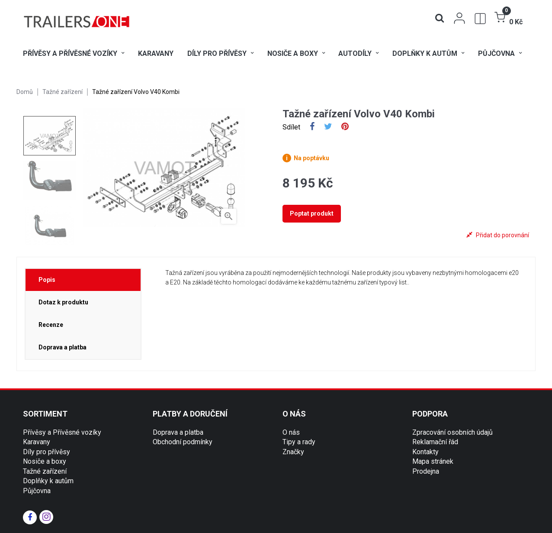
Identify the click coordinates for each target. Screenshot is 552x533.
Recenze (51, 324)
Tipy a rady (298, 442)
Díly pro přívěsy (46, 452)
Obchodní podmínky (182, 442)
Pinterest (345, 127)
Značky (293, 452)
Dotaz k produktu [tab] (63, 302)
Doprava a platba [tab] (63, 347)
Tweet (328, 127)
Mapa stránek (432, 461)
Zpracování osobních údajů (452, 432)
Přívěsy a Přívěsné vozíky (62, 432)
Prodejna (425, 471)
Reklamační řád (435, 442)
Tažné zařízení (45, 471)
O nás (291, 432)
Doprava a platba (178, 432)
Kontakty (425, 452)
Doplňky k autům (48, 481)
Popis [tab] (47, 279)
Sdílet (312, 127)
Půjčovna (37, 491)
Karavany (36, 442)
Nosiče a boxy (44, 461)
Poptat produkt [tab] (312, 213)
